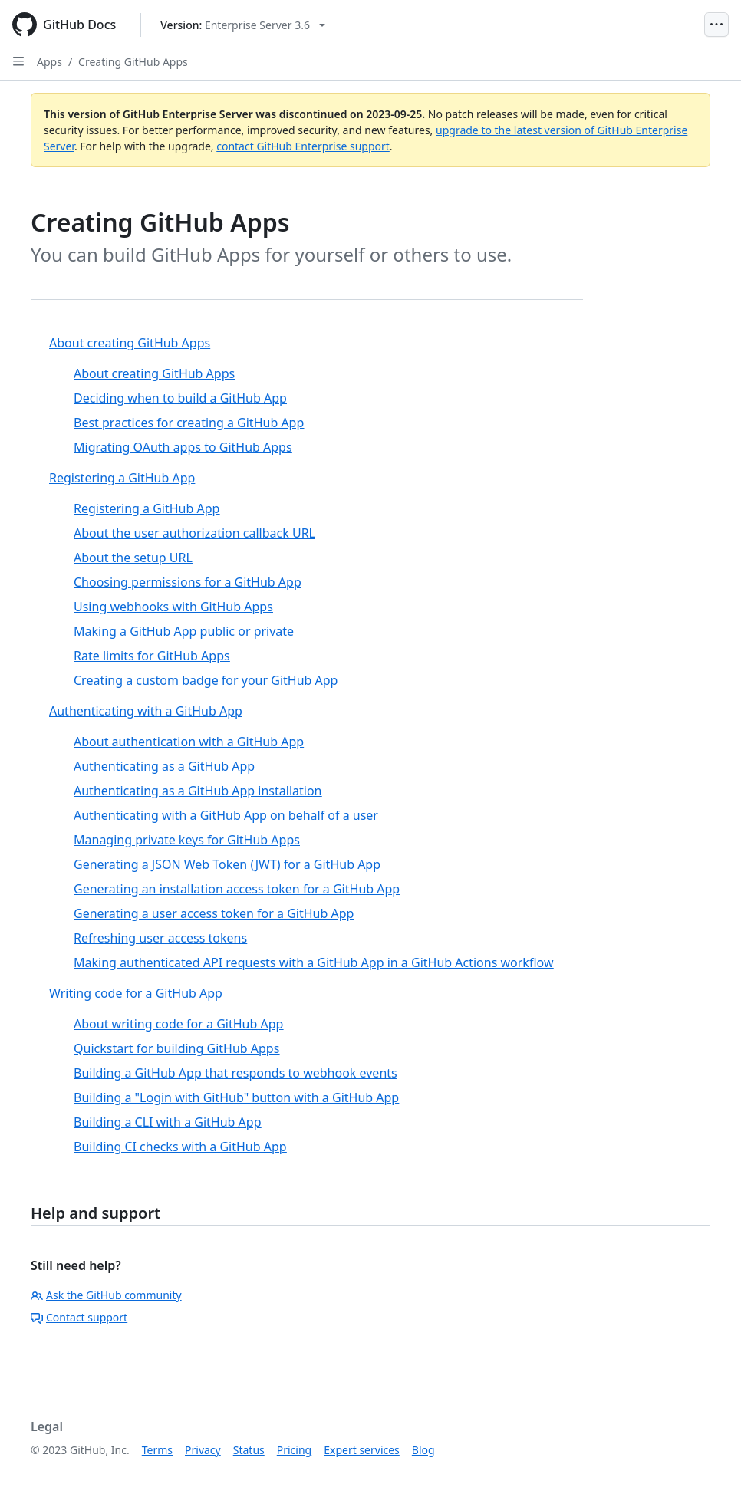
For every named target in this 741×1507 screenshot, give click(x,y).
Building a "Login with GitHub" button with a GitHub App (236, 1097)
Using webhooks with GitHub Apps (173, 606)
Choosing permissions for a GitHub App (187, 582)
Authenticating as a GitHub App (164, 766)
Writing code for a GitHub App (135, 993)
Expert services (362, 1450)
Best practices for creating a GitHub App (189, 422)
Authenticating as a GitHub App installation (197, 790)
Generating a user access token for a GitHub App (214, 913)
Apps (49, 61)
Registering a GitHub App (122, 477)
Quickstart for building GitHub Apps (176, 1048)
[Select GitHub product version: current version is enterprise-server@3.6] (242, 25)
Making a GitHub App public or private (184, 631)
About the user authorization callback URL (194, 533)
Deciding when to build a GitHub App (180, 398)
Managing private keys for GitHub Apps (187, 839)
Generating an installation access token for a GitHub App (237, 888)
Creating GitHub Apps (133, 61)
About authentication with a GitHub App (189, 741)
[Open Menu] (716, 24)
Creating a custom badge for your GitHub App (206, 680)
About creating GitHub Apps (129, 342)
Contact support (79, 1317)
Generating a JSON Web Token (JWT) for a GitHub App (227, 864)
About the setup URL (133, 557)
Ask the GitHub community (106, 1295)
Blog (423, 1450)
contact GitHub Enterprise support (303, 146)
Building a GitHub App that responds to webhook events (235, 1072)
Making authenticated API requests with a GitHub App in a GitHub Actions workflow (313, 962)
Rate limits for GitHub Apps (152, 655)
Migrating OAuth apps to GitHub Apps (183, 447)
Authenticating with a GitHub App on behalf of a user (226, 815)
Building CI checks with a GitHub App (180, 1146)
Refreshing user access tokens (160, 938)
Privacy (203, 1450)
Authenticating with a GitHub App (145, 710)
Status (249, 1450)
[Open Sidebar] (18, 61)
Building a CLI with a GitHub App (167, 1122)
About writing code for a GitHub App (178, 1023)
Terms (157, 1450)
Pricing (294, 1450)
